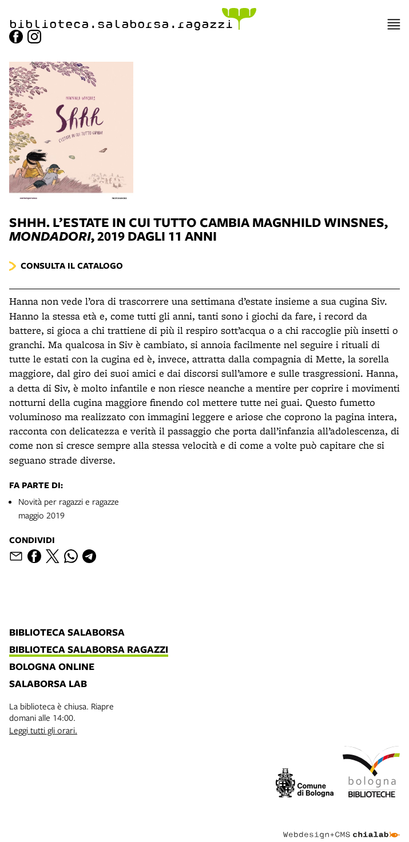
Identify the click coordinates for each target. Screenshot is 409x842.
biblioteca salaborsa (67, 633)
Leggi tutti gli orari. (43, 730)
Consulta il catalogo (72, 266)
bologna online (51, 667)
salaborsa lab (48, 684)
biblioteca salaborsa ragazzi (88, 650)
